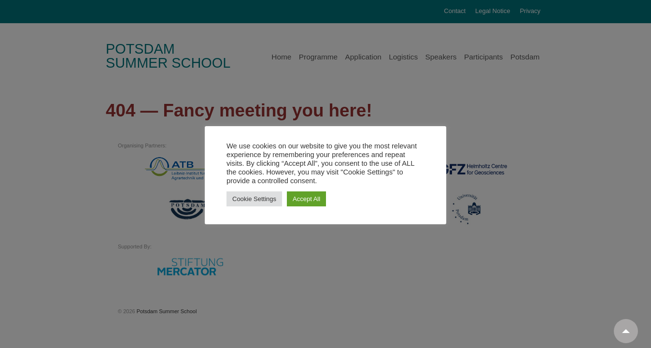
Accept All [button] (306, 199)
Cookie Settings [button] (254, 199)
